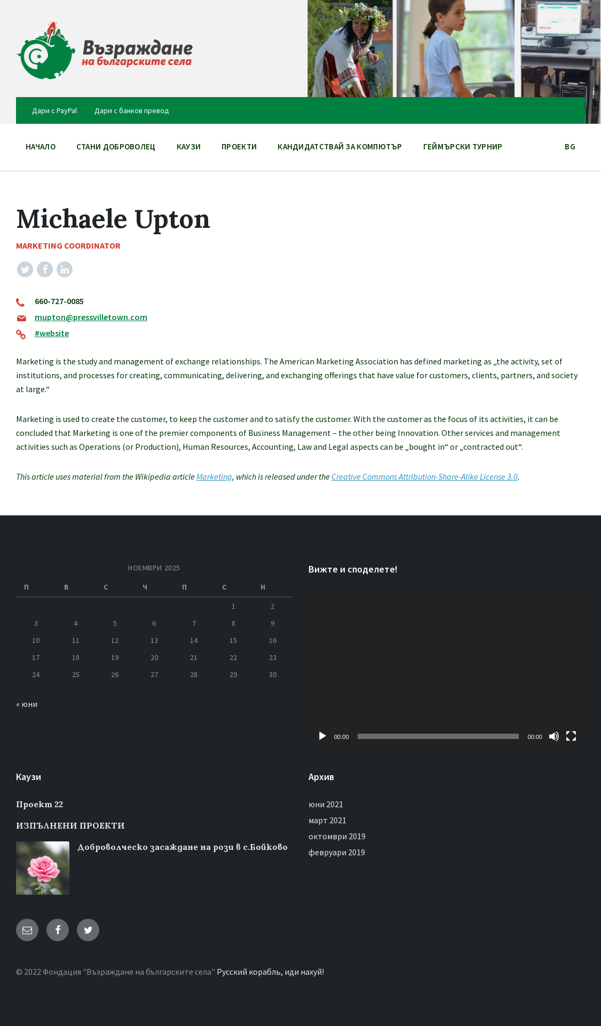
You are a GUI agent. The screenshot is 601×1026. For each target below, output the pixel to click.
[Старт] (322, 736)
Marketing (214, 476)
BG (570, 149)
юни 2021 (326, 804)
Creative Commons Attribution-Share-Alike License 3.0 (424, 476)
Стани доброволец (116, 146)
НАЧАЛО (41, 146)
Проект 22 (39, 804)
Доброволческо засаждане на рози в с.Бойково (182, 846)
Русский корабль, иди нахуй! (270, 971)
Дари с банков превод (131, 110)
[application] (447, 668)
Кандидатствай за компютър (340, 146)
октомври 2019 (337, 836)
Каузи (189, 146)
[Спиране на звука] (554, 736)
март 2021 (327, 820)
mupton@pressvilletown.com (91, 317)
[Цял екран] (571, 736)
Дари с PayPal (54, 110)
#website (52, 333)
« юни (26, 703)
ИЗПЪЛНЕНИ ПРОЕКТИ (70, 825)
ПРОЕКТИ (239, 149)
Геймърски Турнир (463, 146)
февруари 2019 (337, 852)
